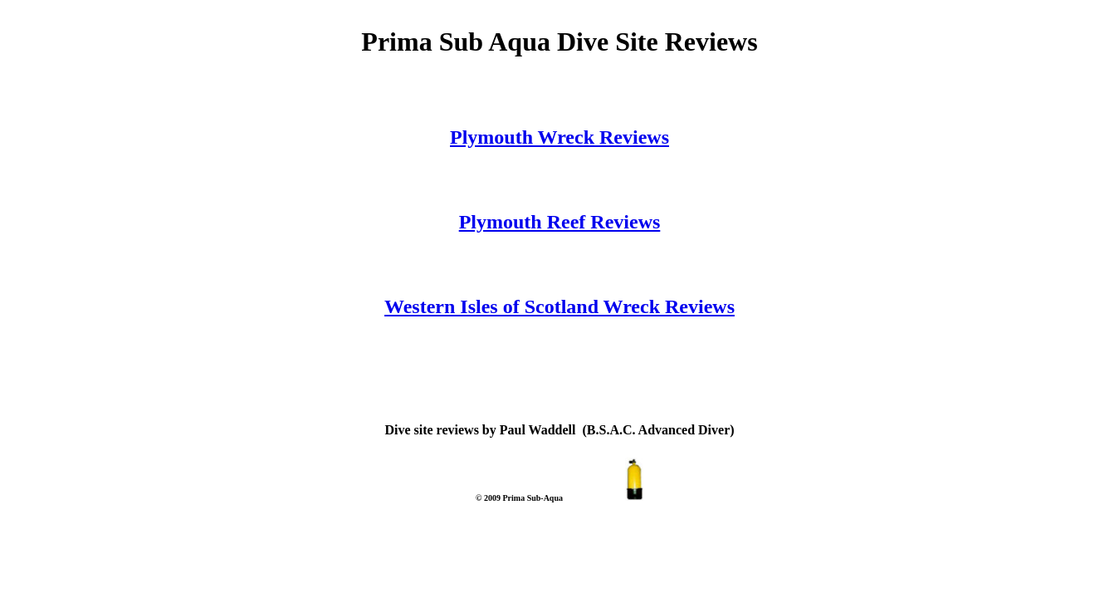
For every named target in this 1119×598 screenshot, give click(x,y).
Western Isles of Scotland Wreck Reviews (559, 306)
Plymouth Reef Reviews (560, 222)
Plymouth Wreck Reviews (559, 137)
